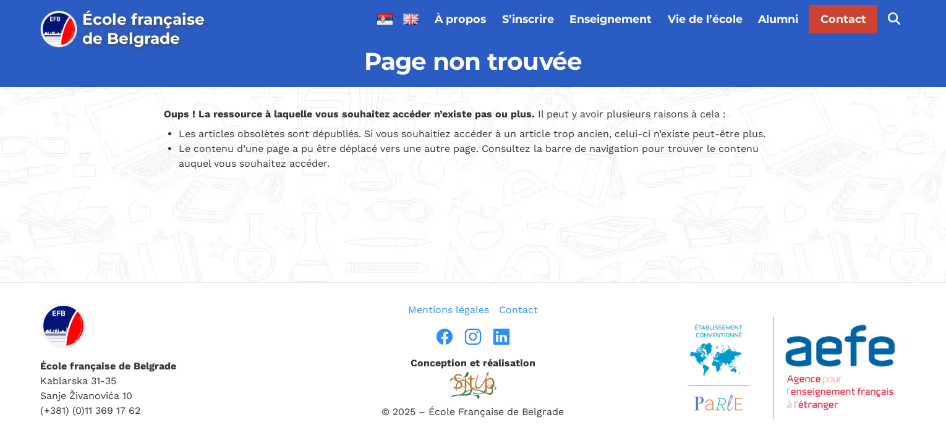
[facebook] (444, 336)
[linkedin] (501, 336)
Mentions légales (448, 310)
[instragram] (473, 336)
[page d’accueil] (129, 29)
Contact (843, 18)
